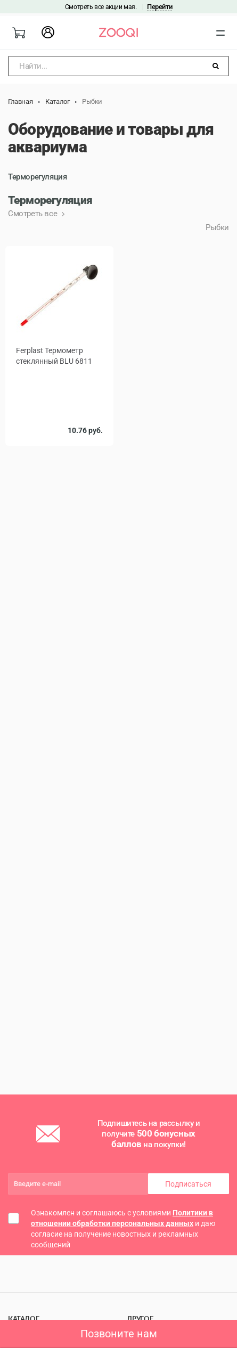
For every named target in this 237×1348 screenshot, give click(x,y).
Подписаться (188, 1184)
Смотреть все (33, 213)
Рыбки (217, 227)
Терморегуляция (37, 177)
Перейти (159, 7)
